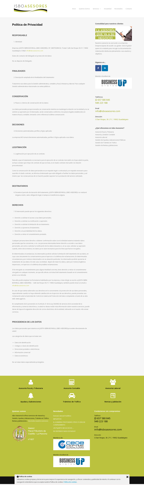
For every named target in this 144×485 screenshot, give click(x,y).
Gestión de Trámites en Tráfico (106, 143)
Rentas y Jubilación (113, 401)
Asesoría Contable (72, 388)
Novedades (118, 9)
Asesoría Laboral (101, 137)
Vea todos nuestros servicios (38, 421)
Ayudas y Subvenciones (31, 401)
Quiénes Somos (84, 9)
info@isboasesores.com (34, 51)
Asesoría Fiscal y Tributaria (104, 132)
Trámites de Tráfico (72, 401)
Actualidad (107, 9)
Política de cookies (70, 482)
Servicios (97, 9)
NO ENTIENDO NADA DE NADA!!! (64, 431)
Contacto (129, 9)
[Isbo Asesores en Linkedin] (105, 68)
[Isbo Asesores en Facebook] (98, 68)
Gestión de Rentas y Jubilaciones (106, 145)
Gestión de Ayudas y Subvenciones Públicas (110, 140)
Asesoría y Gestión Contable (105, 135)
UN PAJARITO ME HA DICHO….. (63, 428)
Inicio (74, 9)
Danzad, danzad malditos (62, 416)
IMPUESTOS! (57, 419)
